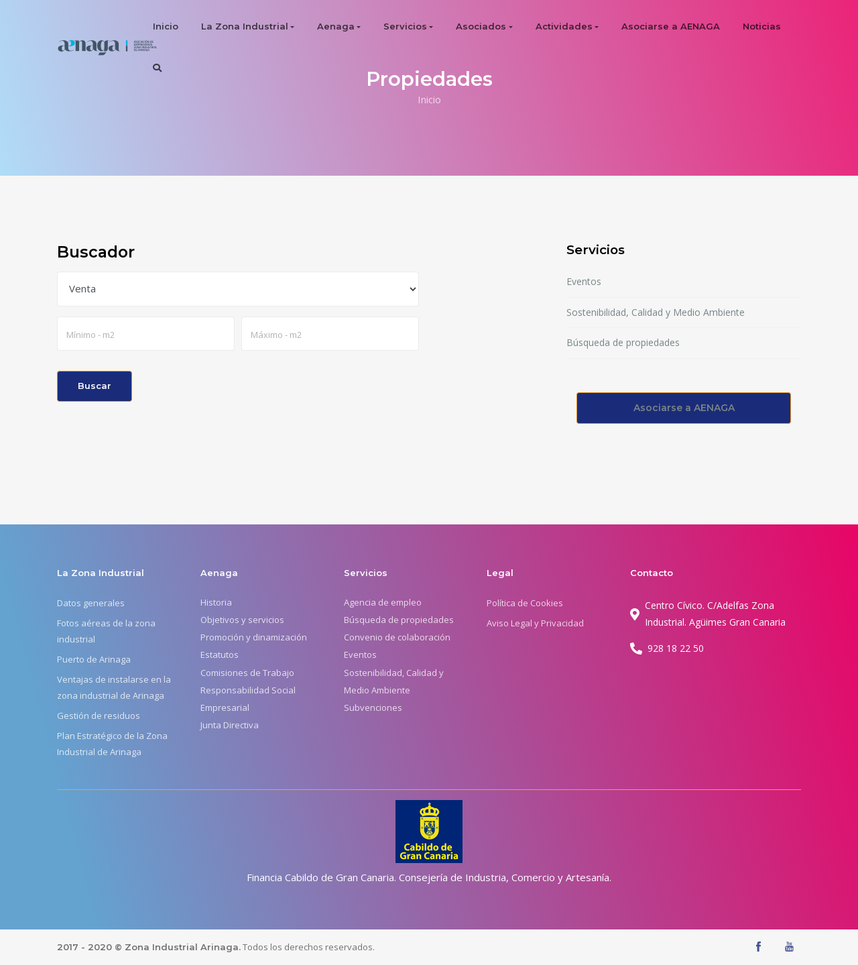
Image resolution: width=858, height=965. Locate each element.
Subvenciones (373, 707)
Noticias (762, 26)
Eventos (583, 281)
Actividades (564, 26)
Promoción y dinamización (253, 637)
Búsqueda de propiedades (623, 342)
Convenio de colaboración (397, 637)
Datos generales (91, 603)
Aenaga (336, 26)
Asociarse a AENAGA (670, 26)
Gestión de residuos (98, 715)
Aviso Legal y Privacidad (535, 623)
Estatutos (219, 654)
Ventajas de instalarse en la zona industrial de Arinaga (114, 687)
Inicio (165, 26)
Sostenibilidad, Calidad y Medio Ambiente (655, 312)
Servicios (405, 26)
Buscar (94, 385)
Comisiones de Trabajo (247, 673)
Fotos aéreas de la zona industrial (106, 631)
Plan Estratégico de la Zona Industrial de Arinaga (112, 744)
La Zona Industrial (244, 26)
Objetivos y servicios (242, 620)
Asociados (481, 26)
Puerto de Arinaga (94, 659)
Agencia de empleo (383, 602)
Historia (216, 602)
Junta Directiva (229, 725)
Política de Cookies (525, 603)
